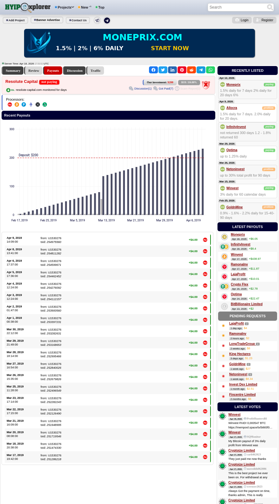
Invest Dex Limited (243, 384)
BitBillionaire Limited (247, 304)
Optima (231, 150)
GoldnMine (234, 207)
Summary (13, 70)
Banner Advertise (48, 20)
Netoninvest (235, 169)
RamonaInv (239, 264)
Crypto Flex (239, 284)
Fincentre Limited (242, 394)
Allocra (231, 108)
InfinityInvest (236, 127)
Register (267, 20)
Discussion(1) (143, 88)
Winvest (232, 188)
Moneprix (233, 84)
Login (244, 20)
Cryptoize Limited (241, 450)
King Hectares (239, 354)
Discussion (75, 70)
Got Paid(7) (166, 88)
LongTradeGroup (242, 344)
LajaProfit (238, 274)
